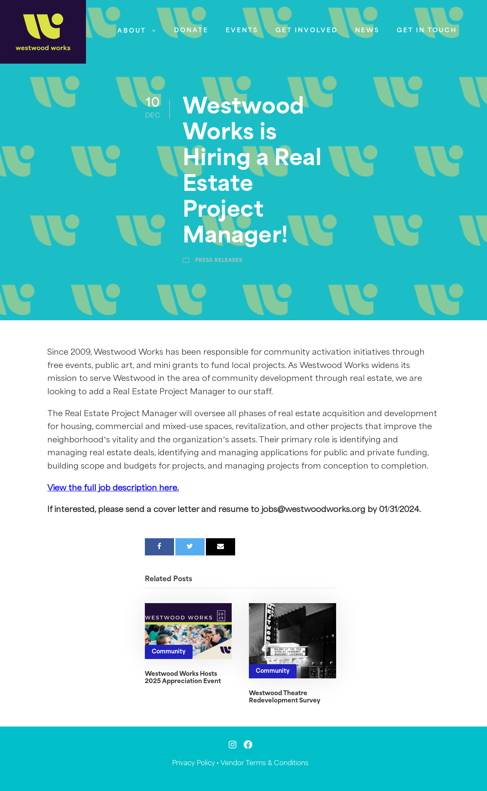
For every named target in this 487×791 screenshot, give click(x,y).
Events (242, 31)
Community (169, 652)
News (367, 31)
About (131, 31)
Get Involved (307, 31)
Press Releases (218, 260)
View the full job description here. (113, 488)
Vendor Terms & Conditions (265, 763)
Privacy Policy (193, 763)
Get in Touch (427, 31)
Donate (191, 31)
